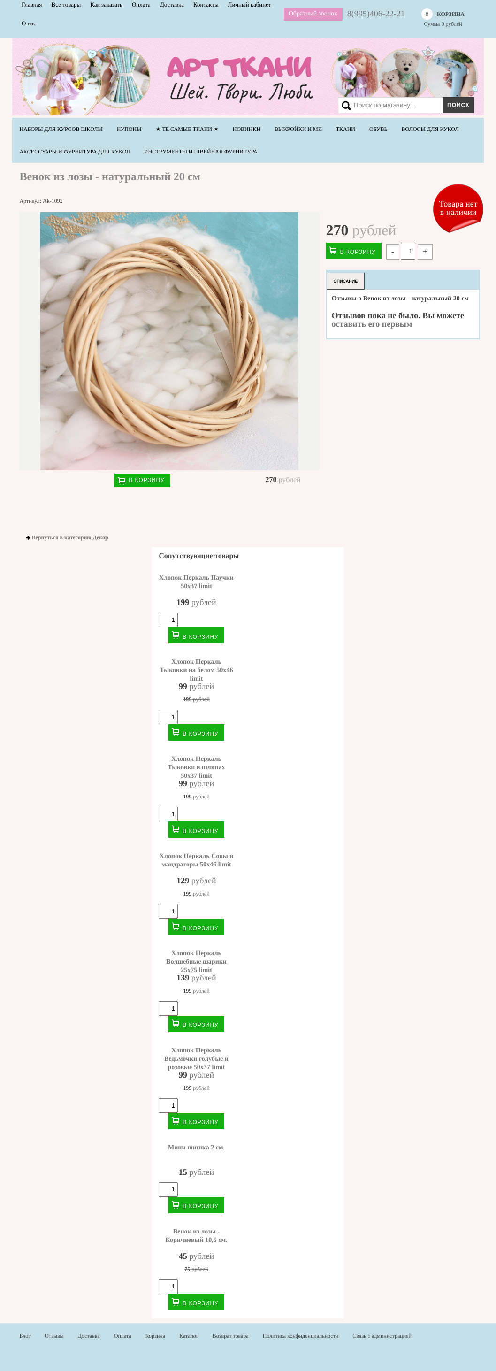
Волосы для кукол (430, 129)
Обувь (378, 129)
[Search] (404, 105)
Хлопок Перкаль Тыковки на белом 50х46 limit (196, 670)
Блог (25, 1336)
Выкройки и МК (298, 129)
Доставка (89, 1336)
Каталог (188, 1336)
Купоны (129, 129)
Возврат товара (231, 1336)
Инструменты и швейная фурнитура (201, 151)
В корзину (146, 480)
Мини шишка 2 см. (196, 1147)
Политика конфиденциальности (301, 1336)
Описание (346, 281)
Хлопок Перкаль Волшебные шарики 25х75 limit (196, 962)
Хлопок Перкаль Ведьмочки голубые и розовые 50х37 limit (196, 1059)
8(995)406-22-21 (376, 13)
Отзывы (54, 1336)
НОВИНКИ (246, 129)
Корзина (155, 1336)
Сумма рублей (443, 17)
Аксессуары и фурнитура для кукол (74, 151)
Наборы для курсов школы (61, 129)
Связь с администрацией (382, 1336)
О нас (29, 23)
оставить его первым (372, 324)
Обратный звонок (313, 13)
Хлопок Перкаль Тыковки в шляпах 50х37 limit (196, 767)
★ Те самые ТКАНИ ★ (187, 129)
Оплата (122, 1336)
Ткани (345, 129)
